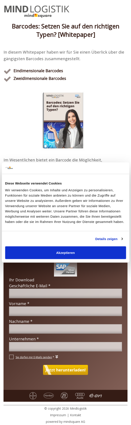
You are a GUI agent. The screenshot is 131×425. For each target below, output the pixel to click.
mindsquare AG (74, 422)
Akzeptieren (65, 253)
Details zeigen (106, 239)
